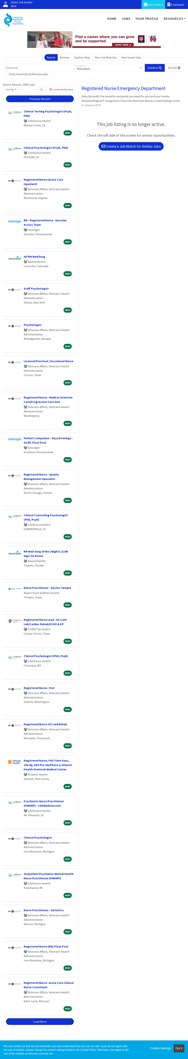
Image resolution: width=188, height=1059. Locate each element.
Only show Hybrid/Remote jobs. (28, 74)
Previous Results (40, 99)
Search (51, 57)
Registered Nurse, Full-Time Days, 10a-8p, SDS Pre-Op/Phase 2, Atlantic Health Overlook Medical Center (48, 765)
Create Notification (61, 89)
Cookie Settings (160, 1048)
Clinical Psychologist (38, 837)
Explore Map (82, 57)
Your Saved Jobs (131, 57)
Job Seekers (153, 4)
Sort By (10, 89)
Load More (39, 1021)
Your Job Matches (106, 57)
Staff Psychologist (36, 288)
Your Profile (147, 19)
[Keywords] (39, 68)
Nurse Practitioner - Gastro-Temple (47, 588)
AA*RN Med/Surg (34, 256)
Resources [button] (173, 19)
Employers (175, 4)
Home (112, 19)
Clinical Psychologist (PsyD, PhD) (46, 147)
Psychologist (32, 325)
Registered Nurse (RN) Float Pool (46, 946)
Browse (64, 57)
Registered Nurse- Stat (39, 688)
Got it (179, 1048)
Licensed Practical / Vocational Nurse (48, 361)
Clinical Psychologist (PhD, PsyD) (46, 656)
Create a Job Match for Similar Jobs (131, 146)
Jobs (126, 19)
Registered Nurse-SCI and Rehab (45, 724)
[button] (174, 68)
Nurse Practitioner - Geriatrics (44, 910)
